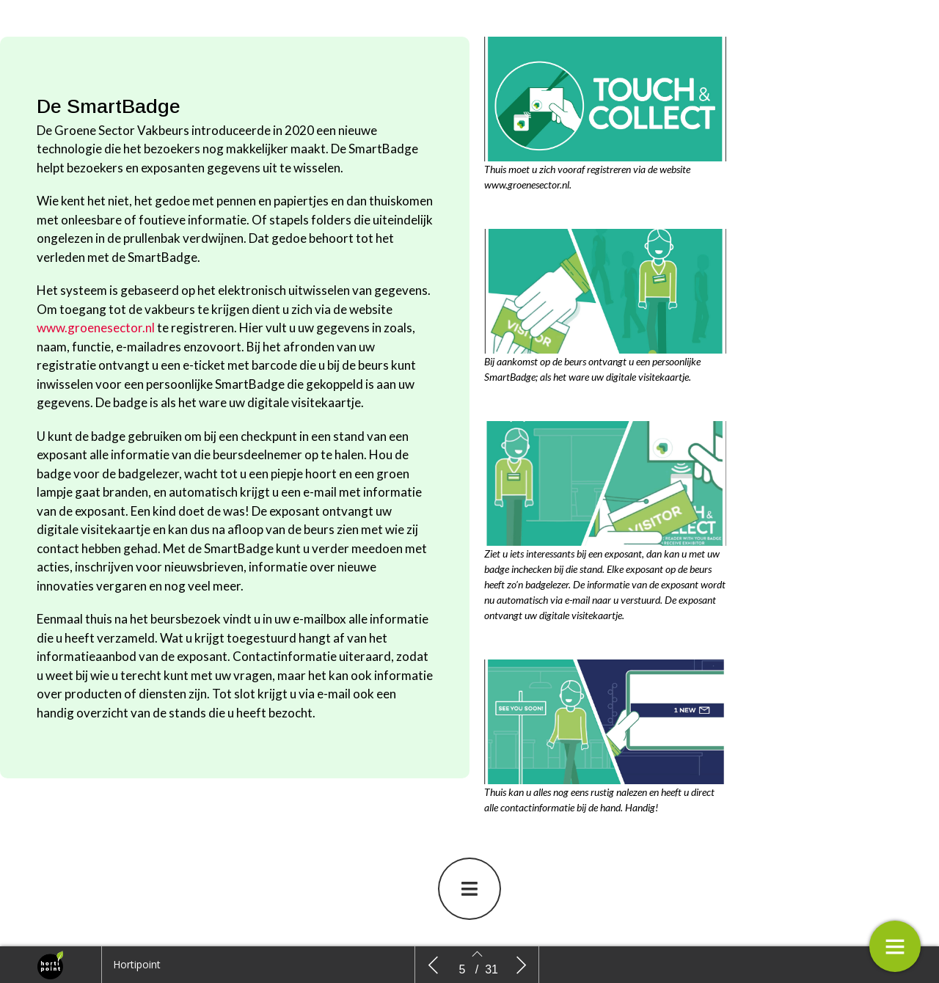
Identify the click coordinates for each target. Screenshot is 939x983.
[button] (469, 889)
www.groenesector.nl (96, 327)
